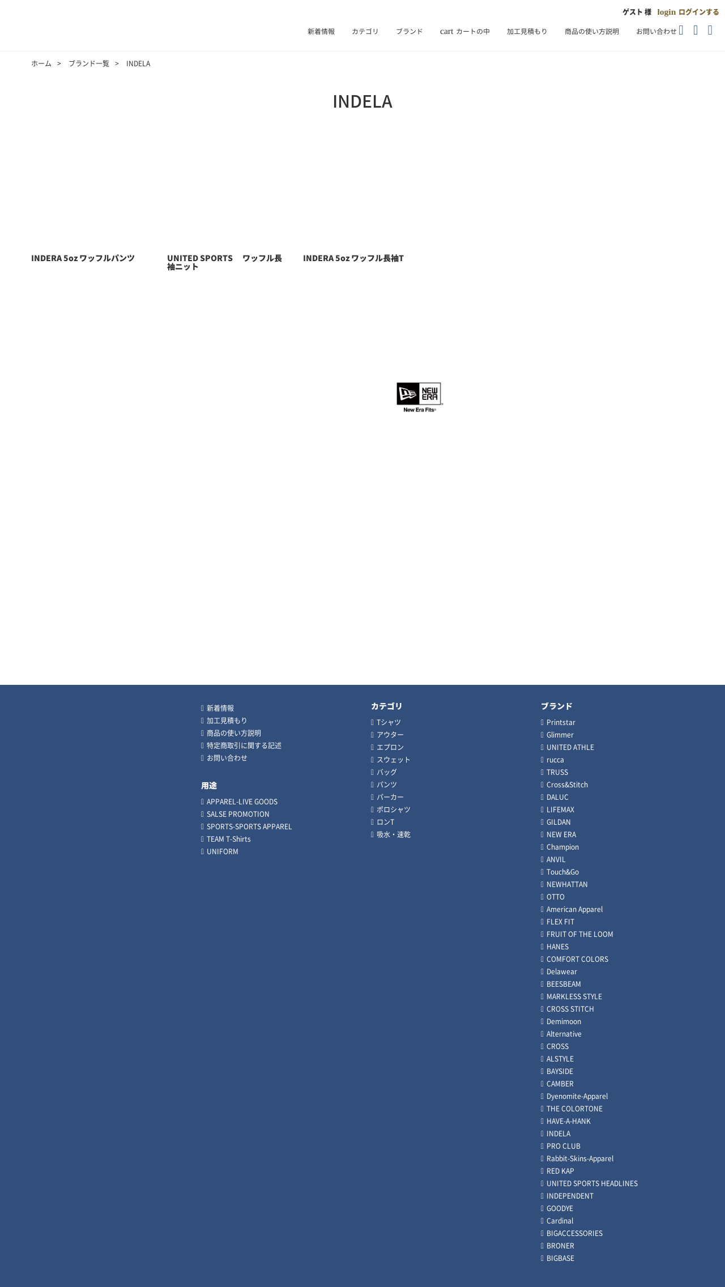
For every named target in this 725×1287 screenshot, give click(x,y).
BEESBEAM (564, 984)
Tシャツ (389, 722)
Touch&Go (563, 872)
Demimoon (564, 1021)
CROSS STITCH (570, 1009)
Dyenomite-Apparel (577, 1096)
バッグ (387, 772)
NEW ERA (561, 834)
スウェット (394, 760)
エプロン (390, 747)
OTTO (556, 897)
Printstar (561, 722)
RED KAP (560, 1171)
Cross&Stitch (567, 784)
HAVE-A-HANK (569, 1121)
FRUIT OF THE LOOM (580, 934)
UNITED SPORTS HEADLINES (592, 1183)
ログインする (699, 12)
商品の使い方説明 (592, 31)
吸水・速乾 (394, 834)
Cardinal (560, 1221)
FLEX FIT (560, 922)
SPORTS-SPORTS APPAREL (249, 826)
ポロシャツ (394, 809)
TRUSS (557, 772)
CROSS (558, 1046)
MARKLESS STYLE (574, 996)
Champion (563, 847)
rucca (555, 760)
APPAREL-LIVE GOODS (242, 801)
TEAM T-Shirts (229, 839)
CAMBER (560, 1084)
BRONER (560, 1246)
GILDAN (559, 822)
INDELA (558, 1133)
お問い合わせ (656, 31)
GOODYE (560, 1208)
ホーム (41, 63)
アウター (390, 735)
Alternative (564, 1034)
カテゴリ (365, 31)
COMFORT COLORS (577, 959)
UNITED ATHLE (570, 747)
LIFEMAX (560, 809)
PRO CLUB (564, 1146)
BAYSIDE (560, 1071)
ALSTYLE (560, 1059)
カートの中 (465, 31)
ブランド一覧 (89, 63)
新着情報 (321, 31)
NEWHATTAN (567, 884)
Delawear (562, 971)
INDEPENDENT (570, 1196)
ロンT (385, 822)
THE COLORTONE (575, 1108)
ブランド (409, 31)
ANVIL (556, 859)
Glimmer (560, 735)
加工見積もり (527, 31)
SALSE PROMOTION (238, 814)
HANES (558, 946)
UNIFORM (222, 851)
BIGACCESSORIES (575, 1233)
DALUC (558, 797)
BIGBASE (560, 1258)
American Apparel (575, 909)
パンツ (387, 784)
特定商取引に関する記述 (244, 745)
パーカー (390, 797)
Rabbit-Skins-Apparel (580, 1158)
